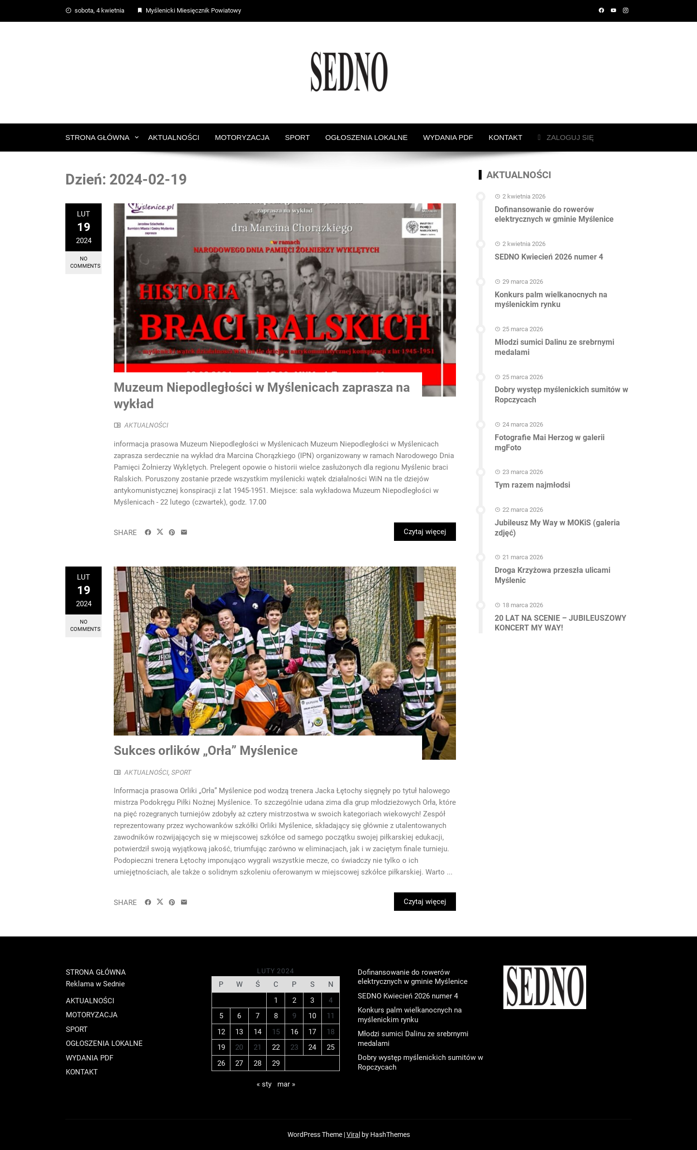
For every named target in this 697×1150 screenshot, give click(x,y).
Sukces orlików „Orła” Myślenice (206, 750)
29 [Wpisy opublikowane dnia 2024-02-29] (276, 1063)
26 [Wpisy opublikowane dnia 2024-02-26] (221, 1063)
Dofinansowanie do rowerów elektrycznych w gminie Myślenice (554, 214)
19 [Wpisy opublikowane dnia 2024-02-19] (221, 1047)
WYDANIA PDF (448, 137)
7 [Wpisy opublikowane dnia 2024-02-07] (257, 1016)
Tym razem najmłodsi (532, 485)
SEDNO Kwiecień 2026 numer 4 (549, 256)
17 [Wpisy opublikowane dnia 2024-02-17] (312, 1031)
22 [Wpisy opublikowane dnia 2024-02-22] (276, 1047)
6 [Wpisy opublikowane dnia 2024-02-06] (239, 1016)
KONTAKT (506, 137)
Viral (353, 1134)
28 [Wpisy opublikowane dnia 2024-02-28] (257, 1063)
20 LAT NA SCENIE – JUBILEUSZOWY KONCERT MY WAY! (560, 623)
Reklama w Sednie (95, 984)
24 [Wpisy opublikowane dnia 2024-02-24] (312, 1047)
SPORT (297, 137)
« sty (264, 1084)
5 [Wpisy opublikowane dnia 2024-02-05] (221, 1016)
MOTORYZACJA (242, 137)
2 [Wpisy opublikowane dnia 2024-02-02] (294, 1000)
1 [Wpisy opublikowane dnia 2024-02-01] (276, 1000)
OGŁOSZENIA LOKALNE (366, 137)
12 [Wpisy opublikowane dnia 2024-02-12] (221, 1031)
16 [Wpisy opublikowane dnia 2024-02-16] (294, 1031)
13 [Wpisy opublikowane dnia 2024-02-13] (239, 1031)
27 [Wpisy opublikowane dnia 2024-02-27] (239, 1063)
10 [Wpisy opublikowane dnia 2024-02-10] (312, 1016)
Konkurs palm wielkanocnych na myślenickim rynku (551, 299)
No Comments (85, 262)
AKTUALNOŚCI (173, 137)
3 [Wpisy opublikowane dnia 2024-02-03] (312, 1000)
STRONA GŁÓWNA (97, 137)
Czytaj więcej (425, 531)
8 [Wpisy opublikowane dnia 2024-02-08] (276, 1016)
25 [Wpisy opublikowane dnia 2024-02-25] (330, 1047)
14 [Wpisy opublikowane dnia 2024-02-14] (257, 1031)
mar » (286, 1084)
